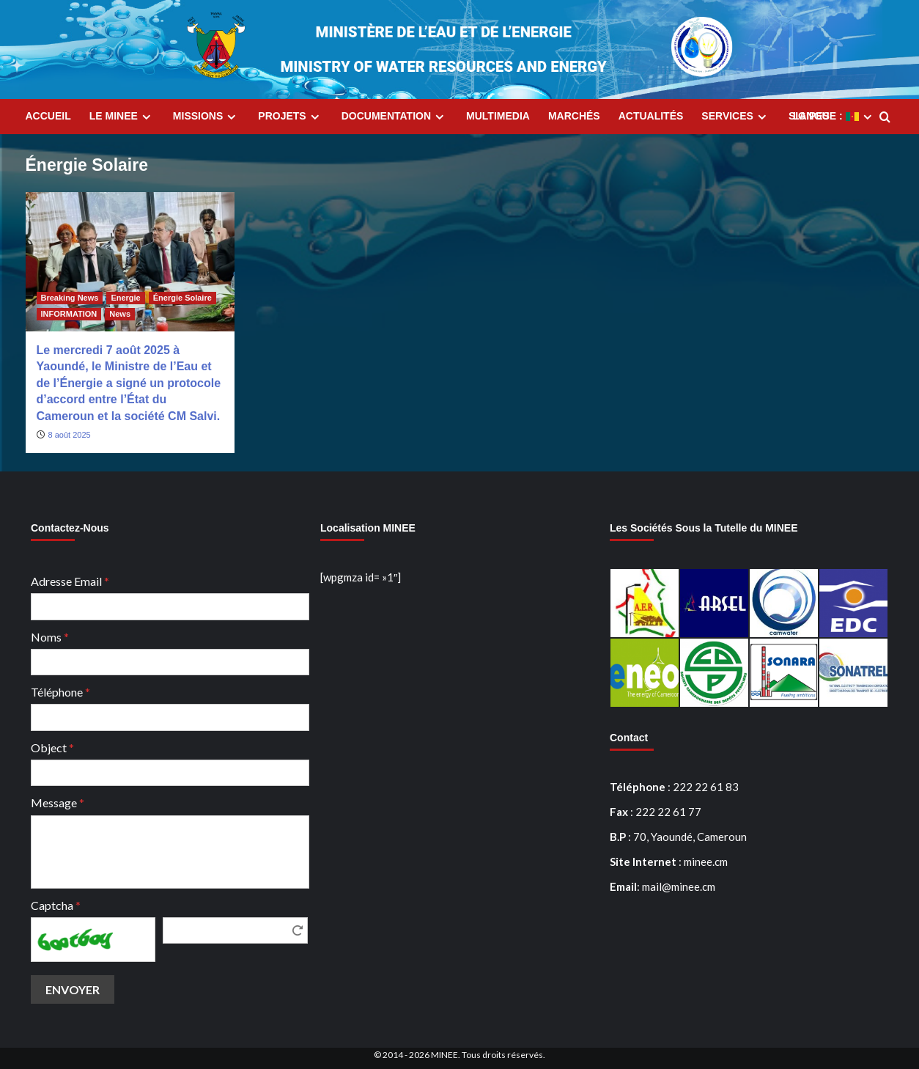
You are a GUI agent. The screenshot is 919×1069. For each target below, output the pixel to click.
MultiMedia (498, 116)
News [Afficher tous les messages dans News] (119, 313)
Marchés (574, 116)
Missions (206, 116)
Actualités (651, 116)
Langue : (834, 116)
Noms (50, 637)
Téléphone (60, 692)
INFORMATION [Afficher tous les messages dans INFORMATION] (69, 313)
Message (57, 802)
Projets (290, 116)
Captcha (56, 905)
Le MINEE (122, 116)
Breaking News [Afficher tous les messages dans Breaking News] (70, 297)
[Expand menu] (146, 117)
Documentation (395, 116)
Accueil (48, 116)
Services (735, 116)
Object (52, 747)
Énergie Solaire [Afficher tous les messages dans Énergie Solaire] (182, 297)
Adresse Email (70, 581)
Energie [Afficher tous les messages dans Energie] (125, 297)
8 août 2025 (69, 434)
